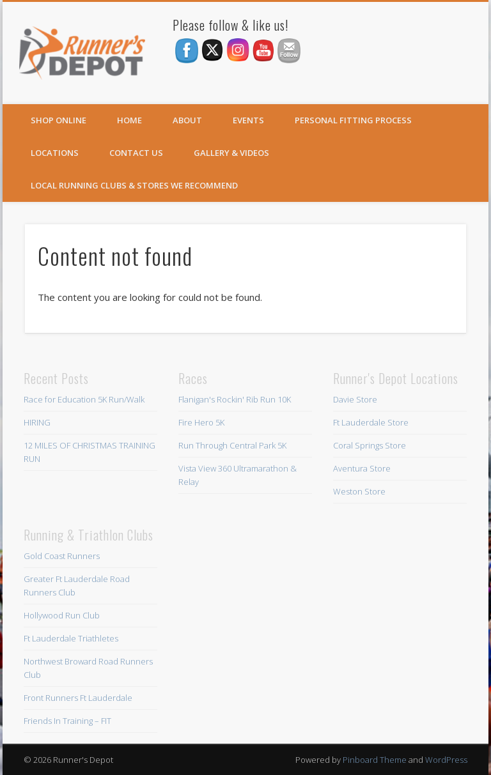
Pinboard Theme (375, 759)
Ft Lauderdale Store (371, 422)
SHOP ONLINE (58, 120)
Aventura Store (362, 468)
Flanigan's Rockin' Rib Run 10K (234, 399)
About (187, 120)
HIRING (37, 422)
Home (129, 120)
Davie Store (355, 399)
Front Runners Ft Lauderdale (78, 697)
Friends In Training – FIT (67, 720)
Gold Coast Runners (62, 556)
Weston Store (359, 491)
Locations (55, 152)
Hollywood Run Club (62, 615)
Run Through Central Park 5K (232, 445)
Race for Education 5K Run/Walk (84, 399)
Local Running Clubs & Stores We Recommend (134, 185)
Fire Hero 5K (201, 422)
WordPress (446, 759)
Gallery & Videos (231, 152)
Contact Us (136, 152)
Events (248, 120)
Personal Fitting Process (353, 120)
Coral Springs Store (369, 445)
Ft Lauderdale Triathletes (71, 638)
